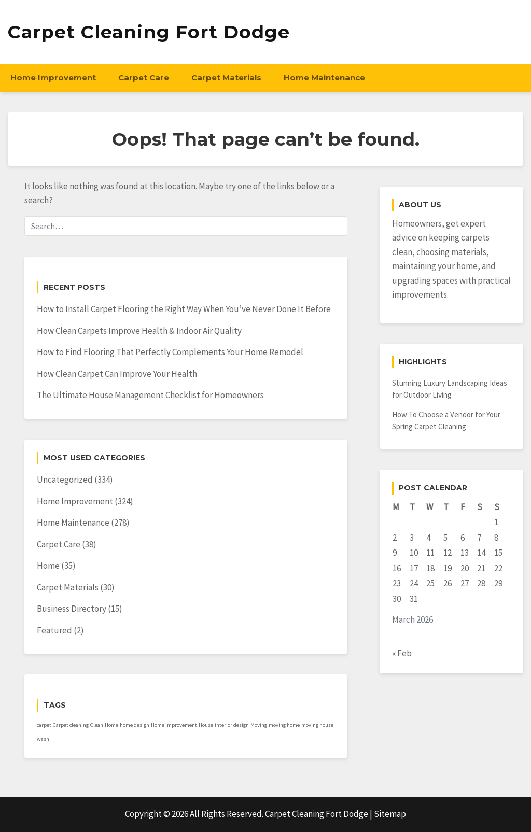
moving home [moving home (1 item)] (284, 725)
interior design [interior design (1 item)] (232, 725)
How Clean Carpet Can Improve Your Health (117, 373)
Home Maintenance (324, 77)
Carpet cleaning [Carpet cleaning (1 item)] (71, 725)
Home (48, 565)
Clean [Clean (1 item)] (96, 725)
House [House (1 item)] (206, 725)
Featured (54, 630)
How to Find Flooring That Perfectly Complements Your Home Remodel (170, 352)
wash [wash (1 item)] (43, 739)
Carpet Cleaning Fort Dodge (149, 32)
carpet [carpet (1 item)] (44, 725)
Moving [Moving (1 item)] (258, 725)
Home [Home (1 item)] (111, 725)
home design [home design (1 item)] (134, 725)
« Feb (402, 653)
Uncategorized (65, 479)
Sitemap (390, 814)
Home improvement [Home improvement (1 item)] (174, 725)
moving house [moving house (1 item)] (317, 725)
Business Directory (71, 608)
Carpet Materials (226, 77)
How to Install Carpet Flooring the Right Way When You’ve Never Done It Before (184, 309)
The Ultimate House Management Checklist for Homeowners (150, 395)
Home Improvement (53, 77)
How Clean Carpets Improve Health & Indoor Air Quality (139, 330)
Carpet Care (143, 77)
